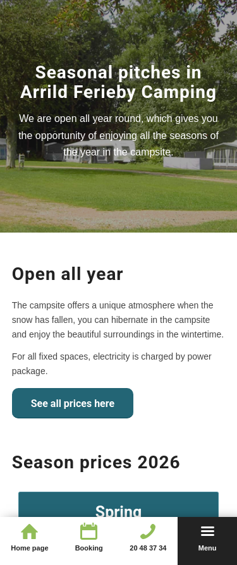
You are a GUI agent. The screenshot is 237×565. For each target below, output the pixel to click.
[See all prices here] (72, 403)
